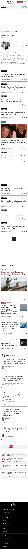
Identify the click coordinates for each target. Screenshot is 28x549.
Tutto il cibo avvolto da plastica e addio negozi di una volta (14, 75)
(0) (25, 79)
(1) (5, 439)
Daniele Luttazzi (9, 435)
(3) (25, 333)
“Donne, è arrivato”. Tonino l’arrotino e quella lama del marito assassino (14, 101)
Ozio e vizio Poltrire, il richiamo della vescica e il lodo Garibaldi (13, 202)
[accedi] (25, 2)
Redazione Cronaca (7, 348)
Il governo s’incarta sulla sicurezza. (12, 272)
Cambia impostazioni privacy (10, 514)
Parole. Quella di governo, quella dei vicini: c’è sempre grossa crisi (13, 227)
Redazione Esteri (6, 316)
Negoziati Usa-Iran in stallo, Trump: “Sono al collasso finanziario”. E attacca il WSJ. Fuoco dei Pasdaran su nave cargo (9, 309)
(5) (25, 148)
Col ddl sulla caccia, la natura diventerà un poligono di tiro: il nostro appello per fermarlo (13, 378)
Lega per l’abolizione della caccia (14, 383)
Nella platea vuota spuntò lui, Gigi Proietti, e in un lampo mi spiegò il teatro (13, 143)
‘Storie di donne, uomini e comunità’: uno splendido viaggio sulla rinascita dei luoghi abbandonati (14, 412)
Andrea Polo (8, 418)
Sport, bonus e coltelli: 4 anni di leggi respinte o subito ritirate (13, 275)
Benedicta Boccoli (6, 79)
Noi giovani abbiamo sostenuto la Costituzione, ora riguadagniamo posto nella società (14, 395)
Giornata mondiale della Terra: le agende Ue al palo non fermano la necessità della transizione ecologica (14, 361)
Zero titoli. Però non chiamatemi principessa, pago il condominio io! (12, 215)
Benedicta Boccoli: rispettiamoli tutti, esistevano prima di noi (13, 113)
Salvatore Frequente (7, 333)
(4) (25, 299)
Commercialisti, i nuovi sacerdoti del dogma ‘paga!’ (13, 189)
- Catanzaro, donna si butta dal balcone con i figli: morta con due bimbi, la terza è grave (13, 469)
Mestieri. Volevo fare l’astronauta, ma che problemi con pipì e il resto (13, 88)
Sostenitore (8, 399)
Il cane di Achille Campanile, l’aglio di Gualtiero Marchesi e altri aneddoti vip (15, 430)
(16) (25, 348)
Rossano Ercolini (9, 366)
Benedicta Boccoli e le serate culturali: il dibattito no (13, 157)
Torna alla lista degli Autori (9, 31)
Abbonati (19, 2)
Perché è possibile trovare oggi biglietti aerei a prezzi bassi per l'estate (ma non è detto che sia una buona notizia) (9, 326)
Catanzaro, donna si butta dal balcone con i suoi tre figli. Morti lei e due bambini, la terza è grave (9, 343)
